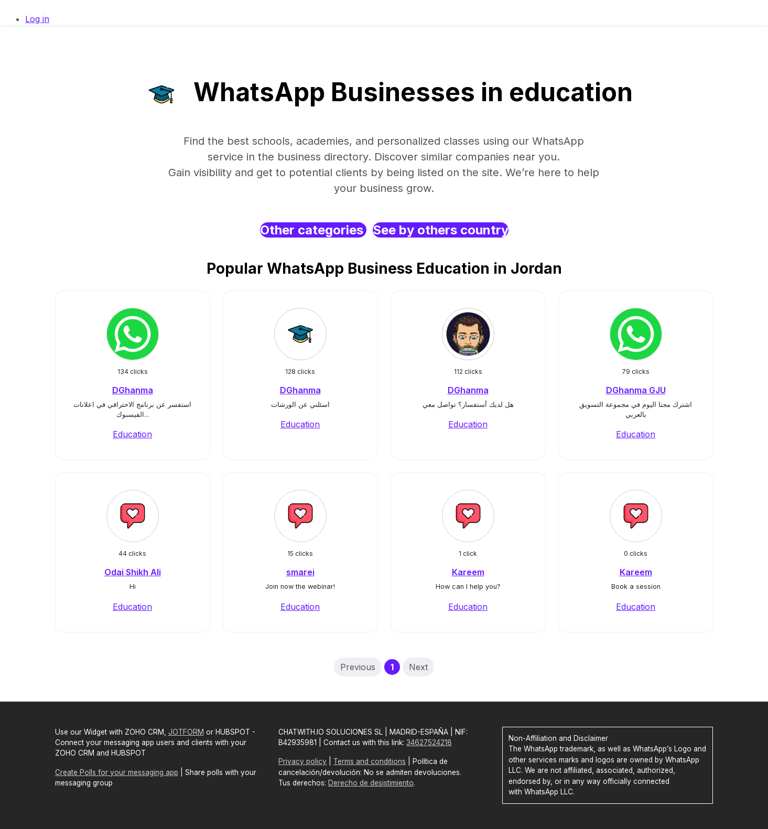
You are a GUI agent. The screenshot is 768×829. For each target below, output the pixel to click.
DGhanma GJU (636, 390)
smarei (300, 572)
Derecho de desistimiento (371, 783)
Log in (37, 19)
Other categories (313, 230)
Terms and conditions (369, 761)
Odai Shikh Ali (132, 572)
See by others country (441, 230)
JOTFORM (186, 732)
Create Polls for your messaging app (116, 772)
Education (132, 434)
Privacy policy (302, 761)
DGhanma (132, 390)
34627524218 (429, 742)
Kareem (468, 572)
